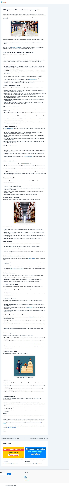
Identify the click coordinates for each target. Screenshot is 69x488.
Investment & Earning (63, 1)
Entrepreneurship (36, 1)
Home (30, 1)
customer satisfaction (32, 258)
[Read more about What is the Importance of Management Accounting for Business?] (13, 452)
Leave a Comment (28, 463)
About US (25, 477)
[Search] (9, 474)
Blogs (25, 476)
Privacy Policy (26, 480)
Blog (12, 463)
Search (1, 472)
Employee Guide (43, 1)
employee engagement (29, 156)
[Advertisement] (59, 17)
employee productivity (37, 343)
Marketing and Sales (51, 1)
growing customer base (33, 79)
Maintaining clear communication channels (17, 268)
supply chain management (12, 427)
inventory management (10, 128)
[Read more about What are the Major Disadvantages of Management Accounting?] (35, 452)
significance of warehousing (16, 47)
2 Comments (5, 463)
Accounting (9, 463)
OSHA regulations (30, 307)
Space (57, 1)
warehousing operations (25, 163)
